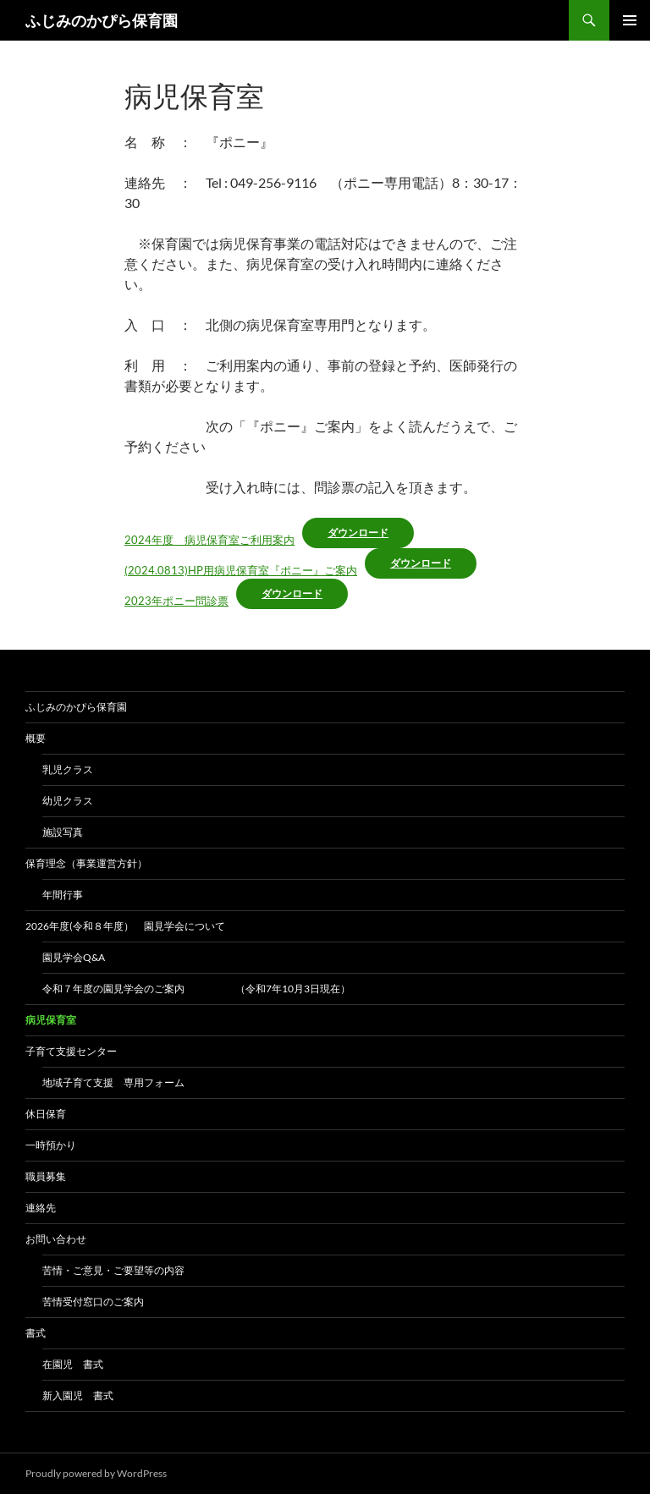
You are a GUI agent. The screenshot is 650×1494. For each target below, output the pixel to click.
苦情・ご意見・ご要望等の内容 (113, 1270)
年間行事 (62, 894)
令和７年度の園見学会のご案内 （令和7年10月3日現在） (196, 988)
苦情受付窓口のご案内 (93, 1301)
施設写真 (62, 832)
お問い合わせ (55, 1239)
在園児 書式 (72, 1364)
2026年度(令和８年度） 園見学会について (130, 926)
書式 (35, 1332)
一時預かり (50, 1145)
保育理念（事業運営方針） (86, 863)
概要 (35, 738)
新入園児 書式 (77, 1395)
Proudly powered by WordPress (96, 1473)
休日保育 (45, 1113)
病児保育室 (50, 1019)
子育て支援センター (71, 1051)
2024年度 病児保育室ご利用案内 (209, 540)
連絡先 (40, 1207)
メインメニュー (629, 20)
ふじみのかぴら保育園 (101, 20)
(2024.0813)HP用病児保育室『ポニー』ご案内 (240, 570)
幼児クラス (67, 800)
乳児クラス (67, 769)
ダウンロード (358, 532)
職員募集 (45, 1176)
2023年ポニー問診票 (176, 600)
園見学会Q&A (73, 957)
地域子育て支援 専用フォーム (113, 1082)
